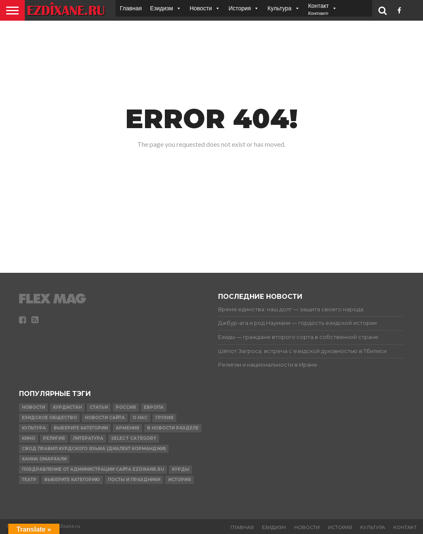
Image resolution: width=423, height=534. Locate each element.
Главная (131, 8)
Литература (88, 438)
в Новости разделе (173, 428)
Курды (180, 469)
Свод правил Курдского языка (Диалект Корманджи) (94, 448)
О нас (140, 417)
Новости (201, 8)
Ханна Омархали (44, 459)
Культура (279, 8)
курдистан (67, 407)
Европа (154, 407)
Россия (126, 407)
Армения (127, 428)
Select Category (133, 438)
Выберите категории (81, 428)
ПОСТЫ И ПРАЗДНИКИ (134, 479)
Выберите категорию (72, 479)
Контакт (405, 527)
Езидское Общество (49, 417)
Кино (28, 438)
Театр (29, 479)
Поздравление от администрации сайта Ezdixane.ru (93, 469)
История (239, 8)
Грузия (164, 417)
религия (54, 438)
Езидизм (161, 8)
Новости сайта (105, 417)
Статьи (99, 407)
